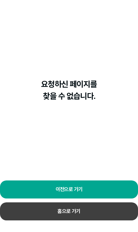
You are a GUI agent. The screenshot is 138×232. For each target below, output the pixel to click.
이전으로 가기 (69, 189)
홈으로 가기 (69, 211)
